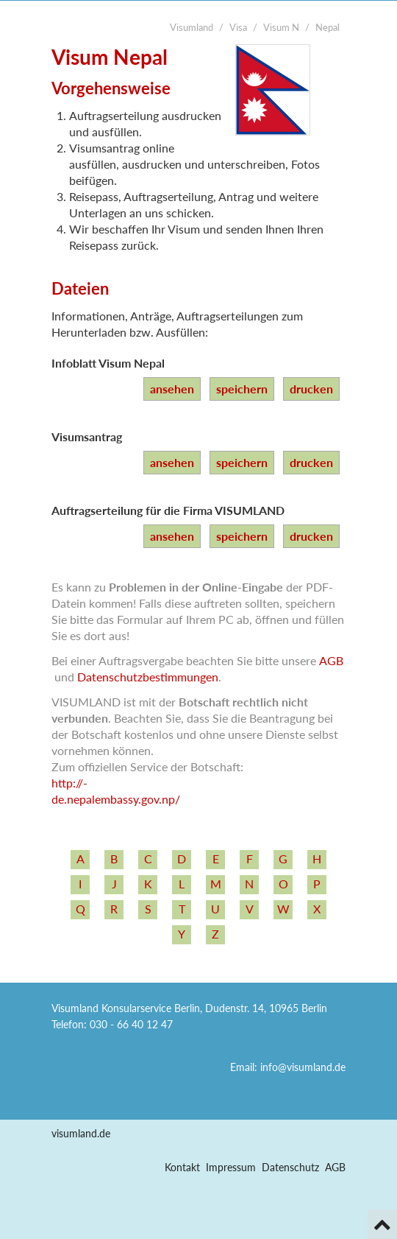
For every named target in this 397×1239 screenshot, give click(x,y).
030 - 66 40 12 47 (131, 1024)
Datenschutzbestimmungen (147, 677)
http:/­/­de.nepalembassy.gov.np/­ (115, 791)
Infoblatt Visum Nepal (108, 363)
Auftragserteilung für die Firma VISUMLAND (168, 510)
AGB (331, 660)
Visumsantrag (86, 436)
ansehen (172, 389)
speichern (242, 389)
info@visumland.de (303, 1067)
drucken (311, 389)
